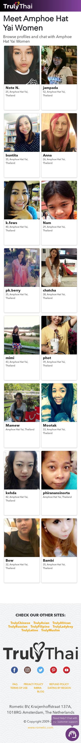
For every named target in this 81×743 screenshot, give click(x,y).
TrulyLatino (29, 630)
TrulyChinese (20, 623)
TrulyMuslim (50, 630)
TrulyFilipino (40, 626)
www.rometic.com (40, 727)
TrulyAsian (41, 623)
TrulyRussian (17, 626)
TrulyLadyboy (63, 626)
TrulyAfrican (61, 623)
